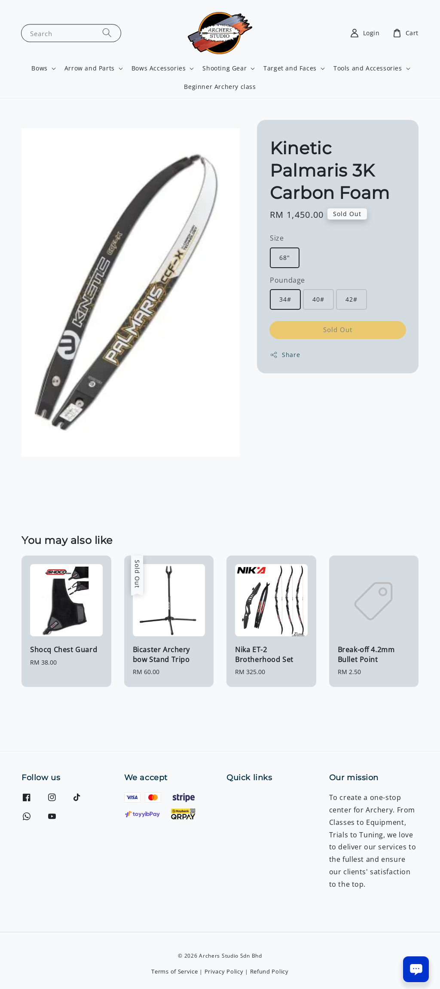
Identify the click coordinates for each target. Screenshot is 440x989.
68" (284, 257)
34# (285, 299)
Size (277, 238)
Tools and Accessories (367, 68)
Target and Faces (290, 68)
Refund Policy (269, 971)
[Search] (107, 32)
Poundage (287, 280)
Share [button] (285, 355)
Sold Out (337, 329)
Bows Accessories (158, 68)
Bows (39, 68)
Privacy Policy (224, 971)
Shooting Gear (224, 68)
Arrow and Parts (89, 68)
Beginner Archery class (220, 86)
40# (318, 299)
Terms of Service (174, 971)
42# (351, 299)
